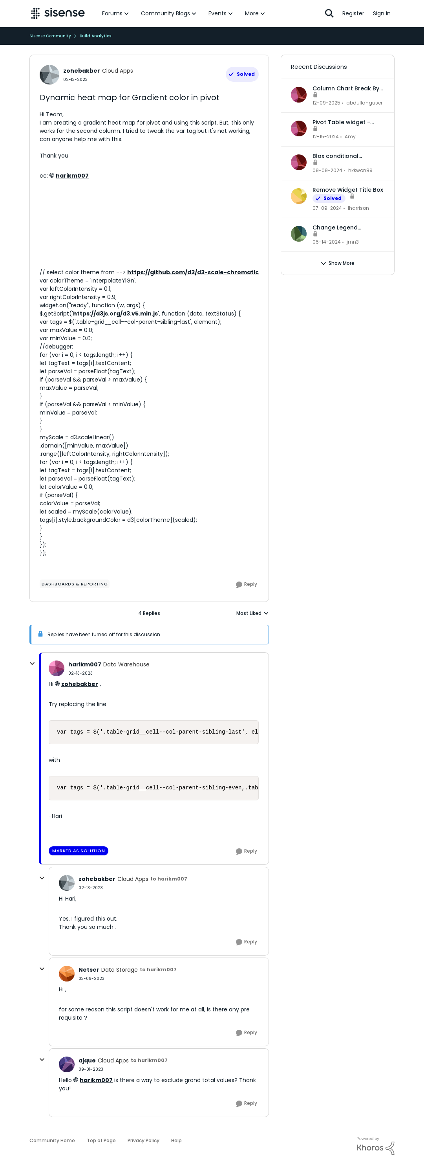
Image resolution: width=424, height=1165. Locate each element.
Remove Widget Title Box (348, 189)
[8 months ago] (326, 102)
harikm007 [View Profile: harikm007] (84, 664)
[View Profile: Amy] (299, 128)
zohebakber (79, 684)
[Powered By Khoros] (376, 1146)
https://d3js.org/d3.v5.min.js (115, 313)
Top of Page (101, 1140)
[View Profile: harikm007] (56, 668)
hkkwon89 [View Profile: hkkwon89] (360, 170)
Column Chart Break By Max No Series (346, 88)
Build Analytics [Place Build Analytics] (95, 36)
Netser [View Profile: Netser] (89, 970)
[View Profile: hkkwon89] (299, 162)
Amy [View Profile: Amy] (350, 136)
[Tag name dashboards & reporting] (75, 584)
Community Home (52, 1140)
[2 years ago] (326, 136)
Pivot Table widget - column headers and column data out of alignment (343, 122)
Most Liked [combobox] (252, 613)
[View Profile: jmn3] (299, 234)
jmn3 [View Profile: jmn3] (353, 242)
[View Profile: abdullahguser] (299, 95)
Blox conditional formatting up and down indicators (348, 156)
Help (176, 1140)
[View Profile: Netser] (67, 974)
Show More (337, 263)
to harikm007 (168, 878)
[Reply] (246, 585)
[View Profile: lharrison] (299, 196)
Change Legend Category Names (337, 227)
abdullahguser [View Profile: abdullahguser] (364, 102)
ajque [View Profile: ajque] (87, 1060)
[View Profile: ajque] (67, 1064)
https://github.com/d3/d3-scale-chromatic (193, 272)
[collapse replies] (32, 663)
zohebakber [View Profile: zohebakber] (81, 71)
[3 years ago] (327, 208)
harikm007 (72, 176)
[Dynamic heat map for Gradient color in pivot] (80, 673)
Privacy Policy (143, 1140)
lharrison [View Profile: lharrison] (358, 208)
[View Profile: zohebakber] (49, 74)
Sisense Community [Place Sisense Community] (50, 36)
